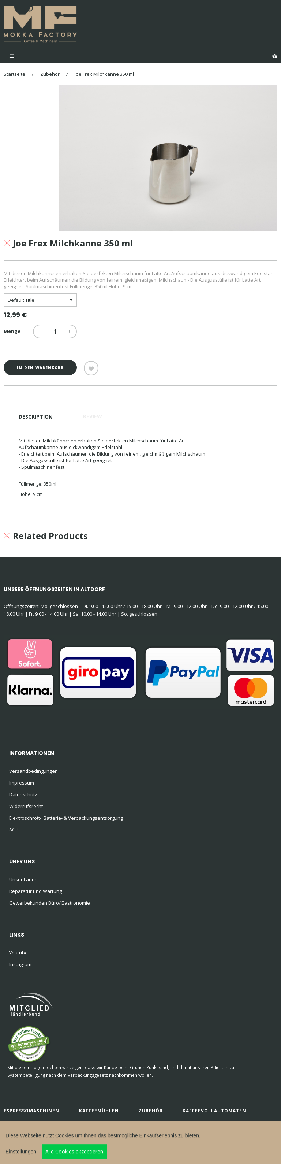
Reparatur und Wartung (35, 891)
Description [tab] (36, 416)
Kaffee (98, 1123)
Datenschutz (23, 794)
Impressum (21, 782)
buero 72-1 (47, 1134)
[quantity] (55, 331)
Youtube (18, 952)
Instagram (20, 964)
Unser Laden (23, 879)
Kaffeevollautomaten (214, 1111)
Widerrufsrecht (26, 806)
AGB (14, 829)
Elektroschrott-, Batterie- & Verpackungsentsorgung (66, 818)
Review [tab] (92, 416)
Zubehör (50, 74)
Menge (12, 331)
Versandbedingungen (33, 771)
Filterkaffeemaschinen (37, 1123)
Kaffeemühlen (99, 1111)
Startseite (14, 74)
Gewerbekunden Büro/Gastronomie (49, 903)
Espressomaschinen (31, 1111)
